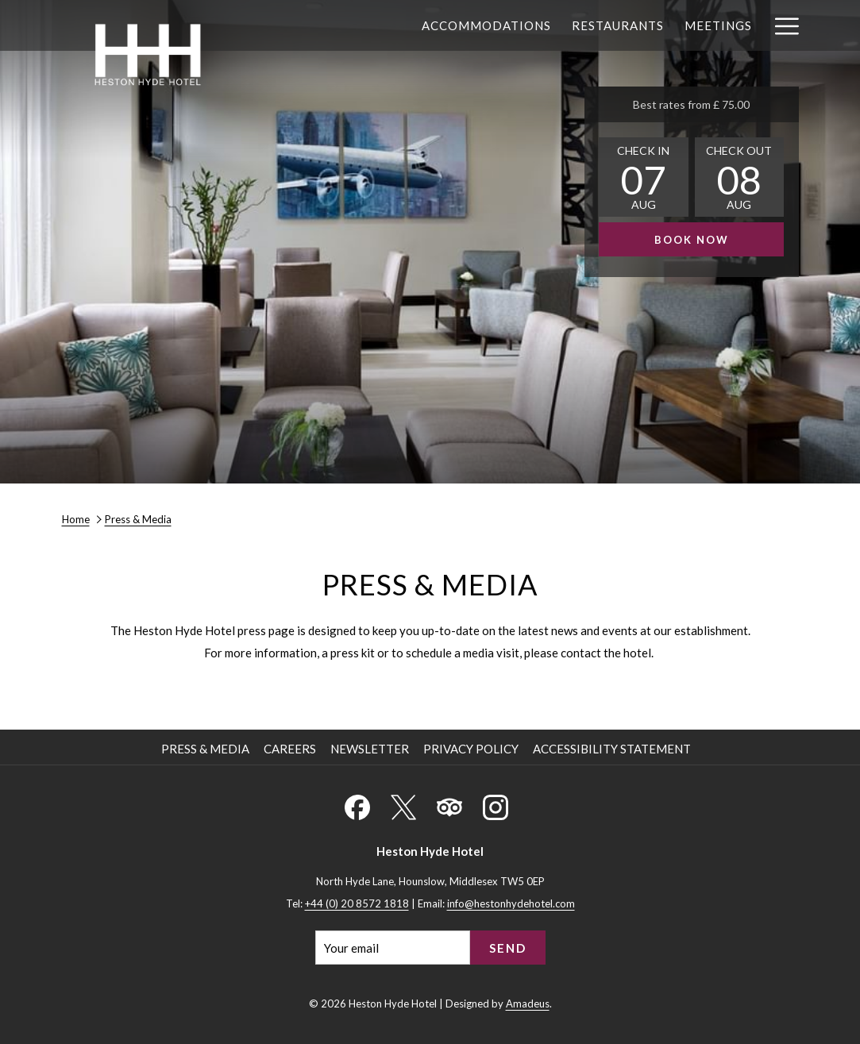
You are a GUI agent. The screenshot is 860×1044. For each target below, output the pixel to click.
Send (507, 948)
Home (76, 519)
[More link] (781, 25)
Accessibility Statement (612, 749)
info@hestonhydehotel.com (511, 903)
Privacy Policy (471, 749)
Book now (691, 239)
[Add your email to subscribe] (392, 947)
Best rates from (691, 104)
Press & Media (205, 749)
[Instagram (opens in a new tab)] (495, 804)
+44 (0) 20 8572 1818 (357, 903)
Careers (290, 749)
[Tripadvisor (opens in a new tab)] (449, 804)
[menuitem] (486, 25)
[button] (643, 177)
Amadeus (528, 1003)
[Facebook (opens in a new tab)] (357, 804)
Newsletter (369, 749)
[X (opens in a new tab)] (403, 804)
